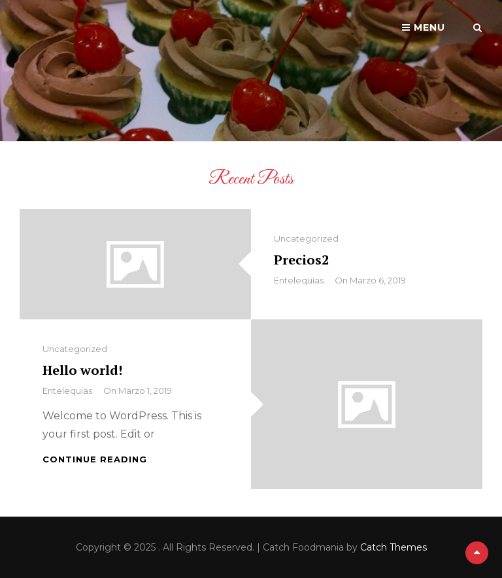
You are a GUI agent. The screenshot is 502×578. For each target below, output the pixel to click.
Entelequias (299, 280)
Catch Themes (393, 547)
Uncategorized (306, 238)
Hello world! (82, 370)
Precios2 (301, 259)
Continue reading (94, 459)
